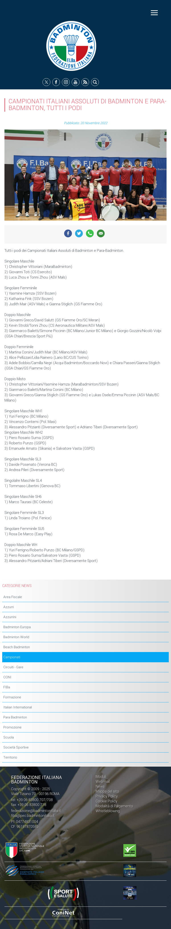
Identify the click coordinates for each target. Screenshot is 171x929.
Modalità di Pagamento (114, 806)
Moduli (101, 776)
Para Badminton (15, 717)
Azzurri (8, 607)
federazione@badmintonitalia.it (36, 810)
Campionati (11, 657)
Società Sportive (16, 747)
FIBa (6, 687)
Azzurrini (9, 617)
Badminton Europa (17, 627)
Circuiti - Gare (13, 667)
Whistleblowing (108, 811)
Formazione (12, 697)
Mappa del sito (107, 791)
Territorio (10, 757)
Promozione (12, 727)
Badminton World (16, 637)
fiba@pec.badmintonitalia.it (33, 815)
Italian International (17, 707)
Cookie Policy (106, 801)
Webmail (103, 781)
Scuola (8, 737)
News (100, 786)
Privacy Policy (107, 796)
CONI (7, 677)
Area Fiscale (12, 597)
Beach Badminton (16, 647)
